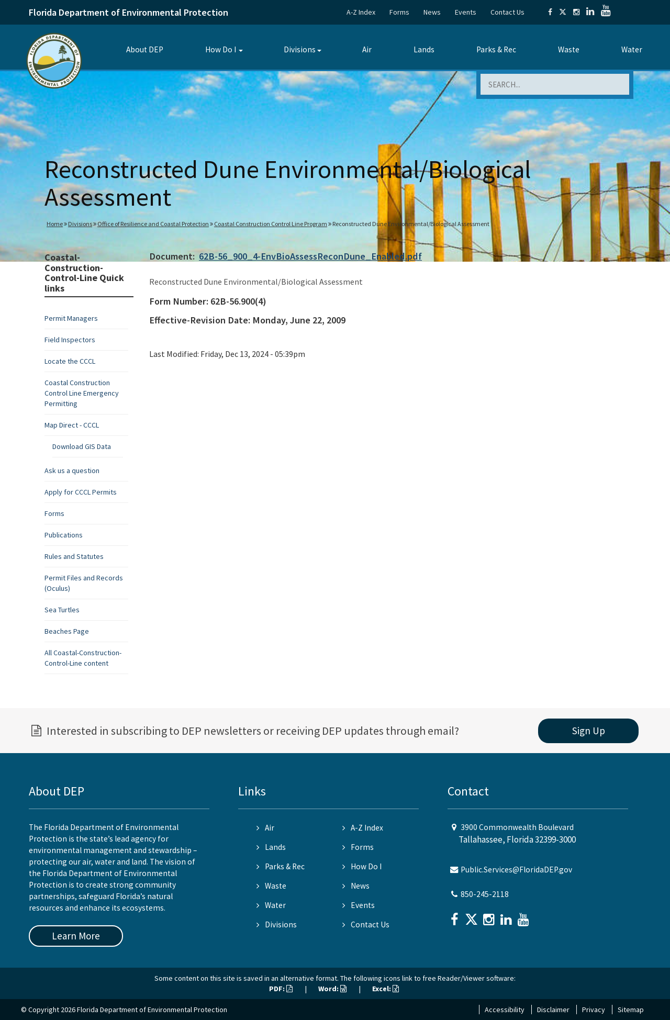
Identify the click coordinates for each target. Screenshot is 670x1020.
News (432, 12)
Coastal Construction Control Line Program (270, 224)
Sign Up (588, 730)
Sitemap (631, 1009)
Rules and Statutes (74, 556)
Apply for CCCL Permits (80, 492)
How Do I (220, 49)
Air (367, 49)
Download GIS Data (81, 446)
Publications (63, 535)
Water (631, 49)
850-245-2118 (485, 894)
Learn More (76, 935)
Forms (399, 12)
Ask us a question (71, 470)
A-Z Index (361, 12)
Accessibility (504, 1009)
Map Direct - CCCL (71, 425)
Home (55, 224)
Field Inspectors (69, 339)
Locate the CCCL (69, 361)
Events (465, 12)
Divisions (300, 49)
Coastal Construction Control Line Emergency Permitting (81, 393)
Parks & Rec (496, 49)
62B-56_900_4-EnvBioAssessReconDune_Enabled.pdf (310, 256)
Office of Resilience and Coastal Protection (153, 224)
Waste (568, 49)
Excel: (385, 988)
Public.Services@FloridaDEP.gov (516, 870)
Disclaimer (553, 1009)
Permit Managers (71, 318)
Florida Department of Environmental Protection (128, 12)
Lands (424, 49)
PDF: (281, 988)
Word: (332, 988)
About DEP (144, 49)
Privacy (593, 1009)
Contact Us (507, 12)
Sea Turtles (62, 609)
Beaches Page (66, 631)
